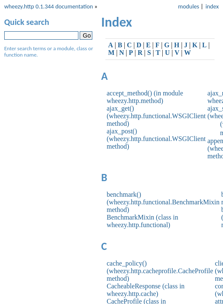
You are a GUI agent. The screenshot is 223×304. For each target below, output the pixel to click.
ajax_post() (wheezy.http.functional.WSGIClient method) (156, 139)
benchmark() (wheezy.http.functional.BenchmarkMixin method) (163, 202)
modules (188, 6)
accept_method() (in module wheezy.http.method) (145, 97)
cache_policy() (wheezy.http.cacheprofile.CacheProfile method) (160, 271)
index (212, 6)
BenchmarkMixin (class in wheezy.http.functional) (142, 221)
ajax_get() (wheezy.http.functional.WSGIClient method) (156, 116)
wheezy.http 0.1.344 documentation (48, 6)
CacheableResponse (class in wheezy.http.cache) (146, 289)
